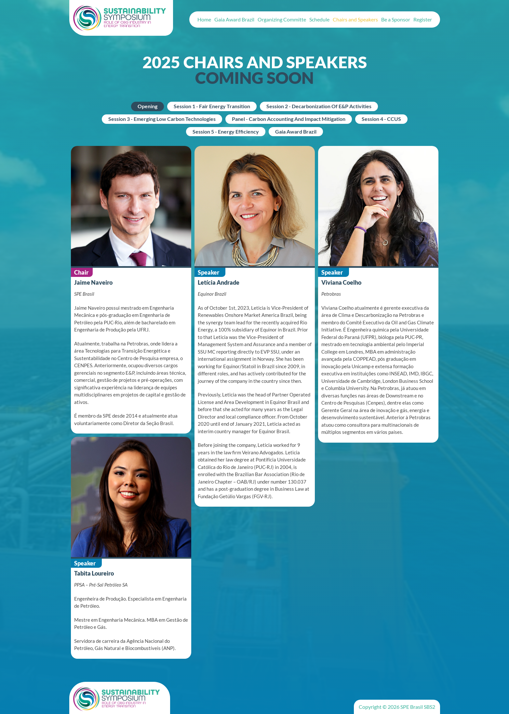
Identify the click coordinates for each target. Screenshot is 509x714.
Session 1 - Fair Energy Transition (212, 106)
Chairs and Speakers (355, 19)
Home (204, 19)
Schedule (319, 19)
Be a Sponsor (395, 19)
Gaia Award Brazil (234, 19)
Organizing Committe (282, 19)
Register (422, 19)
